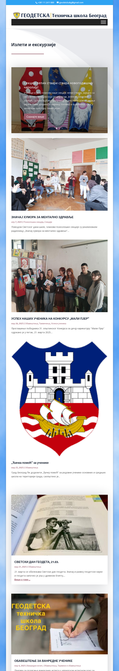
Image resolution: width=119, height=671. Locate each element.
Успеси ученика (58, 323)
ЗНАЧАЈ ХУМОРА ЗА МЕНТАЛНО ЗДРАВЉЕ (42, 217)
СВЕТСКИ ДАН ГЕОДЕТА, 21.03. (36, 562)
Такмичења (44, 323)
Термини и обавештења (69, 665)
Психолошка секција (33, 221)
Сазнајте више (35, 116)
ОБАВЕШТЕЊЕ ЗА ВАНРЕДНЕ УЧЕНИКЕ (43, 661)
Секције (48, 221)
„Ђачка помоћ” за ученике (30, 462)
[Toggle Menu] (103, 22)
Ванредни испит (35, 665)
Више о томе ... (22, 579)
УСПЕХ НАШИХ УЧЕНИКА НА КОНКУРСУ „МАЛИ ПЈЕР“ (50, 318)
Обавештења (31, 323)
